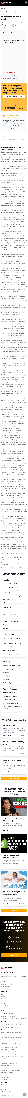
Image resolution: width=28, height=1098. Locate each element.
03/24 (16, 1027)
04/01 (2, 1024)
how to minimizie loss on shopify (8, 1051)
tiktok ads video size (6, 1077)
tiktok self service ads (6, 1065)
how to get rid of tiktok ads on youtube (10, 1075)
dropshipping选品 (7, 672)
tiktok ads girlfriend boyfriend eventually (10, 1070)
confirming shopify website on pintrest (13, 587)
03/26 (7, 1027)
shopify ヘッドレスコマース (10, 584)
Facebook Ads (4, 1001)
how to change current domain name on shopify (12, 1056)
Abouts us (3, 1084)
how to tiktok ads (7, 618)
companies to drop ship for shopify (12, 596)
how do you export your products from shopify (12, 1035)
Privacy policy (4, 1089)
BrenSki (5, 753)
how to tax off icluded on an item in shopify (11, 1032)
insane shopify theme (8, 599)
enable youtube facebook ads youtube (13, 643)
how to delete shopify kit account (9, 1047)
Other (24, 1018)
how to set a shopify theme (7, 1049)
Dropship (3, 1003)
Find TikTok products (14, 96)
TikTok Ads (3, 998)
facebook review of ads (9, 650)
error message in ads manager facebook (13, 654)
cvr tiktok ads (4, 1079)
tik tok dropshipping (8, 683)
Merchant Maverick (10, 33)
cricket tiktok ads (5, 1068)
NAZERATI (5, 830)
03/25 (12, 1027)
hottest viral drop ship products (11, 703)
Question (8, 11)
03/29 (16, 1024)
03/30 (12, 1024)
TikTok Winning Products (7, 984)
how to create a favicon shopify (8, 1054)
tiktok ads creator (7, 625)
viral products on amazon (9, 699)
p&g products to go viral (9, 692)
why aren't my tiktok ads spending (12, 621)
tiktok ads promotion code (7, 1072)
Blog (2, 994)
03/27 (2, 1027)
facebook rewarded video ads (10, 647)
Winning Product (5, 1005)
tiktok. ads (3, 1061)
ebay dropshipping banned (10, 669)
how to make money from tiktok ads (12, 611)
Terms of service (5, 1087)
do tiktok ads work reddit (9, 614)
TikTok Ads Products (6, 986)
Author (2, 1010)
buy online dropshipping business (12, 665)
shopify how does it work (19, 11)
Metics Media (6, 772)
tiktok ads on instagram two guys (9, 1063)
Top (25, 1094)
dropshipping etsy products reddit (12, 676)
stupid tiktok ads (5, 1058)
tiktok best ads (6, 628)
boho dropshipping (8, 679)
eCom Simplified (7, 867)
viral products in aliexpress (10, 696)
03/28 (21, 1024)
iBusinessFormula (7, 903)
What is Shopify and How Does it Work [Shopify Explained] (14, 140)
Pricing (2, 989)
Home (2, 11)
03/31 (7, 1024)
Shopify (3, 996)
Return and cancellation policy (8, 1091)
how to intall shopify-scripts (7, 1041)
